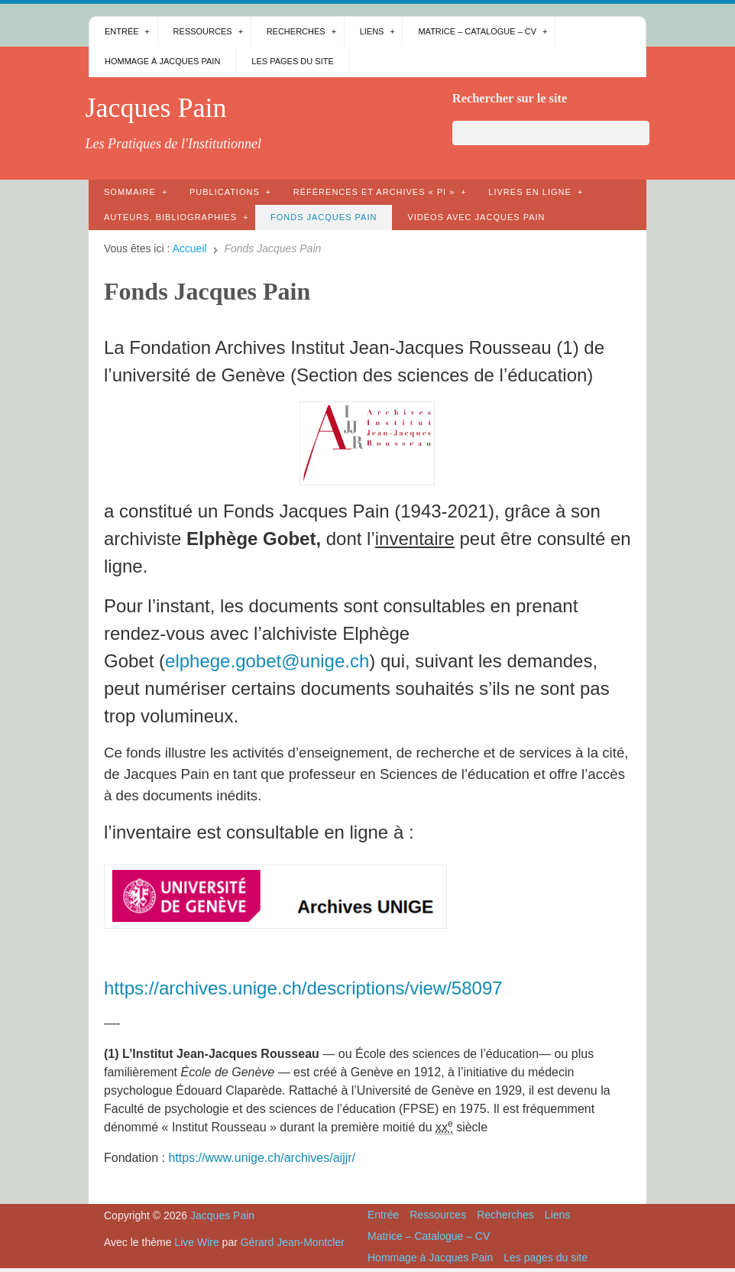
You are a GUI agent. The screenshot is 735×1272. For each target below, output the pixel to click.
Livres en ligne (529, 191)
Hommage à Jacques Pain (162, 61)
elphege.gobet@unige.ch (267, 661)
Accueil (190, 248)
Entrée (122, 31)
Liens (372, 31)
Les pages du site (292, 61)
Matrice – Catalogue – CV (477, 31)
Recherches (296, 31)
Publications (224, 191)
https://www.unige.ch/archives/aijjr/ (261, 1157)
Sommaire (130, 191)
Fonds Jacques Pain (323, 217)
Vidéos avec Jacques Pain (476, 217)
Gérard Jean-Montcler (293, 1242)
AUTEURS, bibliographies (170, 217)
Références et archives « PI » (374, 191)
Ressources (202, 31)
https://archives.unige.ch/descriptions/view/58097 (303, 988)
